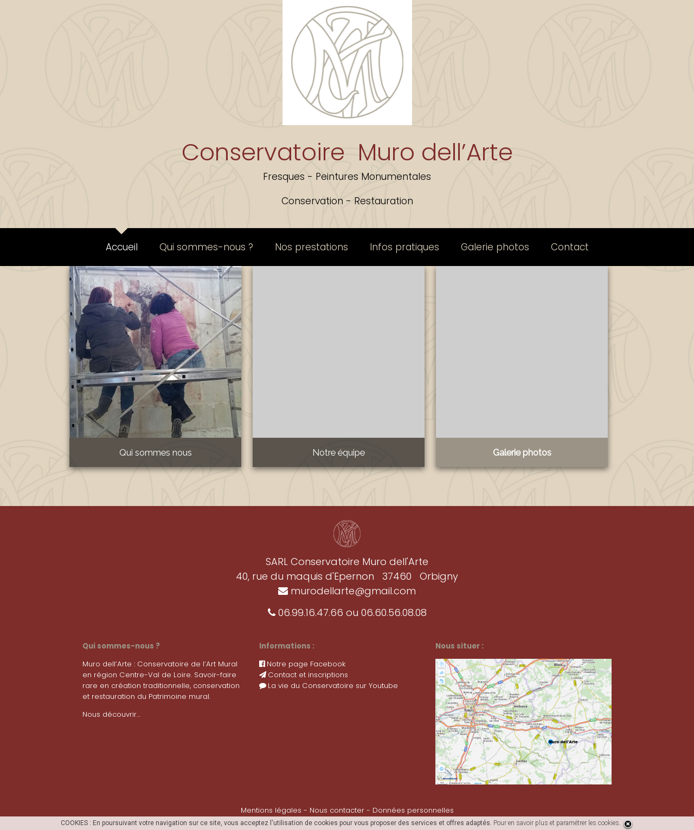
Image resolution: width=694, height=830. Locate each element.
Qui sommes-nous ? (206, 247)
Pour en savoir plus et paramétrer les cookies (556, 823)
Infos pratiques (404, 247)
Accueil (122, 247)
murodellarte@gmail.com (347, 591)
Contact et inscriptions (303, 675)
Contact (570, 247)
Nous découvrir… (111, 714)
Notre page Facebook (302, 664)
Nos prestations (311, 247)
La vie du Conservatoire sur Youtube (328, 685)
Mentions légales (271, 810)
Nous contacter (337, 810)
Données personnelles (413, 810)
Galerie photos (495, 247)
